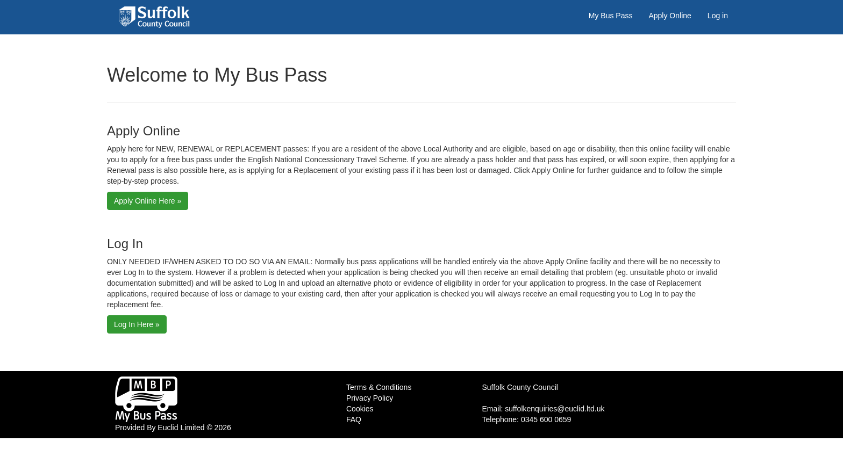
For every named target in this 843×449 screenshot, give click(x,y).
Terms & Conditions (378, 387)
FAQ (353, 419)
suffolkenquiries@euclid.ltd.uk (554, 408)
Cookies (360, 408)
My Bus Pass (611, 15)
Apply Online (669, 15)
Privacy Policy (369, 398)
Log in (718, 15)
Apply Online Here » (147, 201)
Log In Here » (137, 324)
